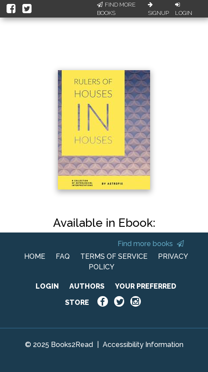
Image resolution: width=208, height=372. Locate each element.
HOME (34, 256)
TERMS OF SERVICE (113, 256)
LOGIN (47, 286)
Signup (158, 9)
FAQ (63, 256)
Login (183, 9)
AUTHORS (86, 286)
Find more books (151, 244)
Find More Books (116, 9)
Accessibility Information (143, 344)
